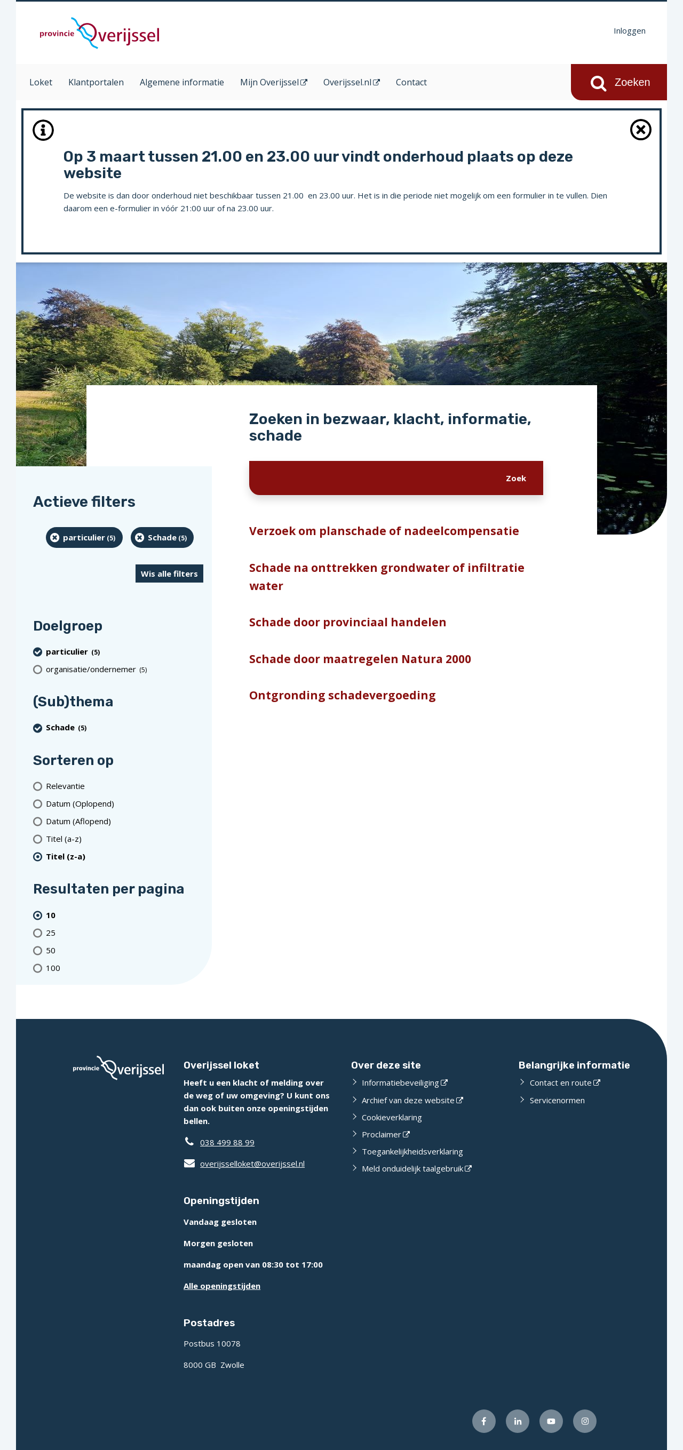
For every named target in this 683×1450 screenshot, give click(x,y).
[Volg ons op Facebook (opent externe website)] (484, 1421)
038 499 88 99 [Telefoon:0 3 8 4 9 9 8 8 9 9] (227, 1142)
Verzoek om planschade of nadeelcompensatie (384, 530)
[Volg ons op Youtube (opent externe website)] (551, 1421)
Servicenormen (557, 1100)
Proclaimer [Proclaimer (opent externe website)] (381, 1134)
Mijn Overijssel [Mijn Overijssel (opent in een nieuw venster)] (269, 82)
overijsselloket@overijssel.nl (244, 1163)
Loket (40, 82)
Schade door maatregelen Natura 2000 (360, 658)
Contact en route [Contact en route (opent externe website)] (561, 1082)
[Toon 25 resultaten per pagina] (124, 932)
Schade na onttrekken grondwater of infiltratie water (387, 576)
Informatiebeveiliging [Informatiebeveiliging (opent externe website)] (400, 1082)
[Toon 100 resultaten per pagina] (124, 967)
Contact (411, 82)
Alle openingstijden (222, 1285)
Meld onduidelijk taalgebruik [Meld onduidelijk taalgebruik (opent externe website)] (412, 1168)
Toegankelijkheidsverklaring (412, 1151)
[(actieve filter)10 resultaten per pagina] (124, 914)
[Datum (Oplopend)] (124, 803)
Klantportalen (96, 82)
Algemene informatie (182, 82)
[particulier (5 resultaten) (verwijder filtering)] (84, 537)
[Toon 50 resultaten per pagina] (124, 950)
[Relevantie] (124, 785)
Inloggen (630, 30)
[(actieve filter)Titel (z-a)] (124, 856)
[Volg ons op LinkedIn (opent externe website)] (517, 1421)
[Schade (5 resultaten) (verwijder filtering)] (162, 537)
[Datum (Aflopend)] (124, 821)
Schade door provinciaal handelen (348, 622)
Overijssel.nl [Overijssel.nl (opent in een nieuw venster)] (347, 82)
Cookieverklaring (392, 1117)
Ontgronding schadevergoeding (342, 695)
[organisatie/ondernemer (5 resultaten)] (124, 669)
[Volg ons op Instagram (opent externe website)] (585, 1421)
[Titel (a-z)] (124, 838)
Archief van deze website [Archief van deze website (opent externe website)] (408, 1100)
